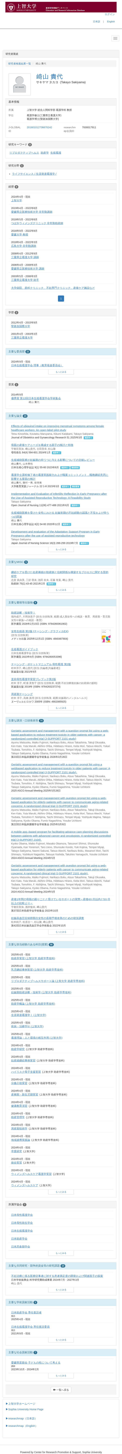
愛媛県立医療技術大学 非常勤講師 (31, 211)
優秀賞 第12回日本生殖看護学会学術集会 (36, 398)
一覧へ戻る (61, 1389)
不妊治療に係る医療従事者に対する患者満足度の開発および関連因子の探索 (57, 1275)
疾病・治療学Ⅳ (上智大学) (27, 1026)
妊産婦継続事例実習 (23, 1060)
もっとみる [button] (61, 372)
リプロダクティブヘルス (24, 152)
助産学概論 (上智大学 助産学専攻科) (33, 1003)
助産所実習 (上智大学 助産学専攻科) (33, 958)
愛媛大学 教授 (19, 234)
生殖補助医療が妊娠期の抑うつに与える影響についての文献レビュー (53, 459)
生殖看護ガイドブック (24, 649)
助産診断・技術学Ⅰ (23, 612)
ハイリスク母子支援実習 (26, 1071)
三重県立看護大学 (22, 337)
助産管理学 (18, 1117)
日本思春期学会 (20, 1246)
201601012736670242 (39, 127)
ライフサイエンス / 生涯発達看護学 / (34, 173)
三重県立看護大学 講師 (25, 257)
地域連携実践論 (20, 1139)
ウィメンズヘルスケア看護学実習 (31, 1173)
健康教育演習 (19, 1105)
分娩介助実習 (19, 1083)
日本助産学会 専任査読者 (26, 1312)
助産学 (45, 152)
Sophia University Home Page (26, 1409)
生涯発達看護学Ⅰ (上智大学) (28, 1015)
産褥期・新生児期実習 (24, 1094)
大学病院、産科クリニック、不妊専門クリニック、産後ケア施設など (53, 287)
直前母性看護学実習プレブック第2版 (33, 679)
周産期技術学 (19, 1128)
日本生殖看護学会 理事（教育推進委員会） (37, 365)
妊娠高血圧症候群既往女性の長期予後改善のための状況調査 (47, 918)
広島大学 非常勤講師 (23, 245)
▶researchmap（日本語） (21, 1418)
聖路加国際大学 (20, 326)
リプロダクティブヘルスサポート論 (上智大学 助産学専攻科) (48, 980)
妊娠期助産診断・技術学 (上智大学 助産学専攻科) (41, 992)
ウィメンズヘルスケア (24, 1185)
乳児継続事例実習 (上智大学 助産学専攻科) (37, 969)
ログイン (110, 14)
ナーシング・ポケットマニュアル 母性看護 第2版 (41, 664)
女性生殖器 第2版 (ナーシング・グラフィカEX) (39, 631)
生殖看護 (55, 152)
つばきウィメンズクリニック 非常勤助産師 (37, 223)
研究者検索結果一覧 (19, 63)
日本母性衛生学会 (22, 1222)
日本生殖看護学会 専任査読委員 (30, 1326)
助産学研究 (18, 1049)
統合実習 (16, 1162)
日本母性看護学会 (22, 1214)
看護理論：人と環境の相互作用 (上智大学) (36, 1037)
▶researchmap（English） (22, 1425)
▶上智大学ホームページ (20, 1403)
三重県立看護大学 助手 (25, 279)
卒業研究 (16, 1151)
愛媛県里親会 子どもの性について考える (35, 1362)
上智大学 (16, 200)
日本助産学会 (19, 1238)
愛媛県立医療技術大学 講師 (27, 268)
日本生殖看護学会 (22, 1230)
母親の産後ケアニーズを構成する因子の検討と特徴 (42, 444)
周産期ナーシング (22, 694)
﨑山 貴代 (49, 76)
